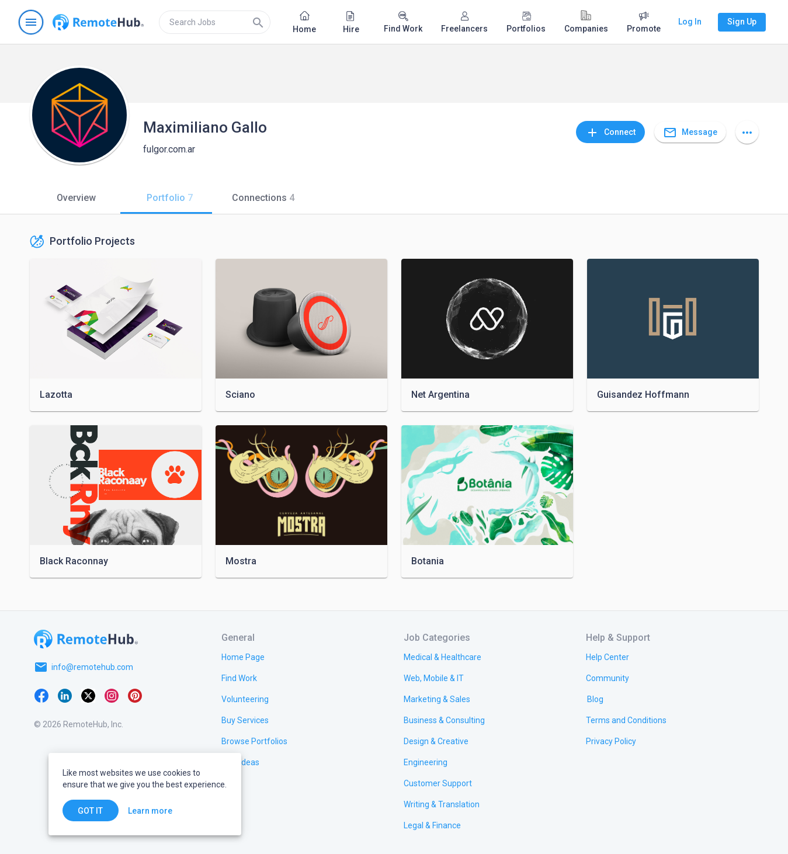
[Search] (258, 22)
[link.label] (607, 656)
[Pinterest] (135, 695)
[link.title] (243, 656)
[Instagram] (111, 695)
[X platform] (88, 695)
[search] (214, 22)
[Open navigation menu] (31, 22)
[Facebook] (41, 695)
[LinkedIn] (65, 695)
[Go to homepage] (98, 22)
